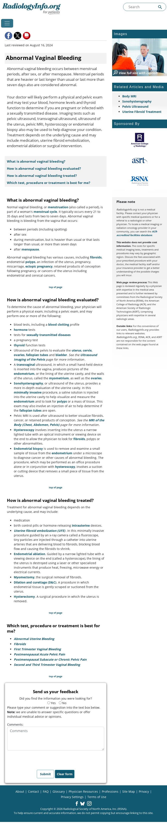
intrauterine (81, 525)
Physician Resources (83, 791)
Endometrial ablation (29, 554)
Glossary (59, 791)
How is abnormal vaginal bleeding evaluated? (44, 168)
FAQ (46, 791)
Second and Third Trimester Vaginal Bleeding (47, 665)
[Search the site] (144, 7)
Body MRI (129, 96)
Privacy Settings (72, 797)
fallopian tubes (37, 355)
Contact (33, 791)
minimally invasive (28, 392)
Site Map (128, 791)
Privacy (144, 791)
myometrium (59, 378)
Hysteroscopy (24, 430)
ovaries (19, 355)
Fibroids (20, 644)
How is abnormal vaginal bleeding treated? (42, 175)
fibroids (96, 257)
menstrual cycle (45, 212)
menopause (30, 249)
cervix (87, 350)
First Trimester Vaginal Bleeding (37, 649)
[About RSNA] (139, 181)
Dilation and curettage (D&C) (35, 582)
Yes (51, 703)
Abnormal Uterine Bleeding (34, 639)
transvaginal (26, 365)
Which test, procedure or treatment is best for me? (48, 183)
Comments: (15, 724)
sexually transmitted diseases (48, 335)
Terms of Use (96, 797)
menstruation (58, 207)
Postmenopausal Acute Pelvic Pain (39, 654)
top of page (55, 287)
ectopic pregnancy (39, 266)
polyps (30, 262)
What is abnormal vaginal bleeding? (36, 161)
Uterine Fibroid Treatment (141, 112)
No (62, 703)
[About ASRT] (139, 160)
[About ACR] (139, 140)
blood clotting (58, 324)
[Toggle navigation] (7, 23)
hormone (21, 330)
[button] (9, 35)
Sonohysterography (28, 383)
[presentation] (40, 758)
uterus (76, 350)
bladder (61, 355)
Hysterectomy (24, 596)
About (19, 791)
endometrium (24, 374)
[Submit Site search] (160, 7)
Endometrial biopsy (28, 449)
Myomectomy (24, 577)
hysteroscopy (65, 467)
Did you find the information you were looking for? (55, 698)
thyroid (19, 345)
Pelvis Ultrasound (135, 106)
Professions (110, 791)
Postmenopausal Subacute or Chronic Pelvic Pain (50, 659)
